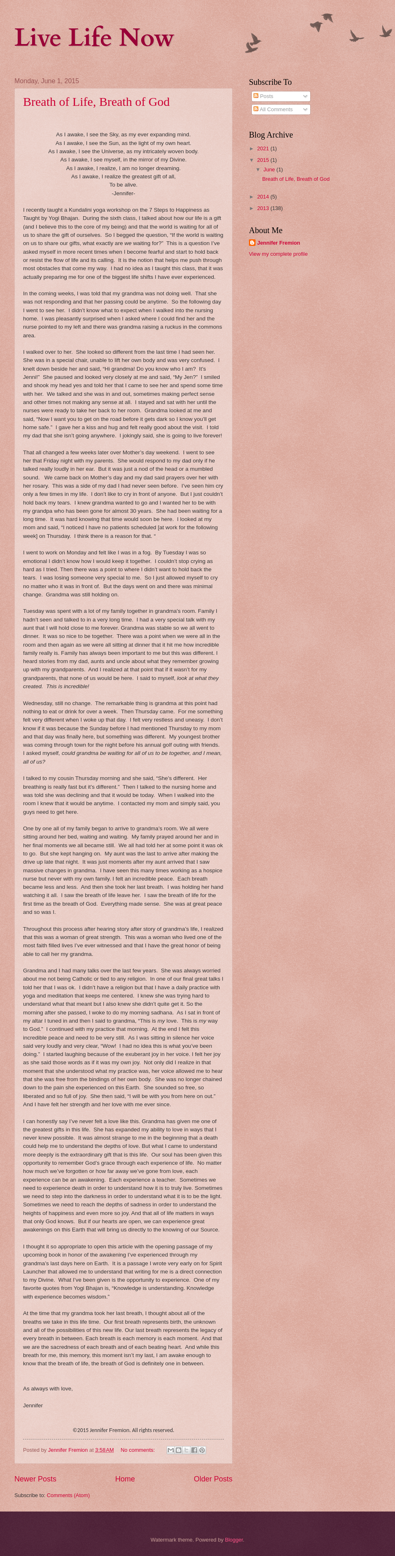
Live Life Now (94, 38)
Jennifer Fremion (278, 243)
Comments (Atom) (68, 1495)
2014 (263, 197)
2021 (263, 148)
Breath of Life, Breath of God (96, 101)
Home (125, 1479)
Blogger (234, 1540)
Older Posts (213, 1479)
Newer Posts (35, 1479)
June (269, 169)
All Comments (273, 109)
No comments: (138, 1450)
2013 (263, 208)
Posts (263, 96)
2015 (263, 160)
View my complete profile (278, 254)
